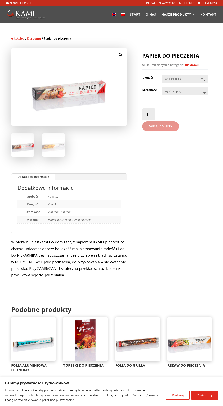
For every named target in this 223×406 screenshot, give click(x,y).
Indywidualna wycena (161, 3)
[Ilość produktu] (148, 114)
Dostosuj (178, 395)
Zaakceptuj (204, 395)
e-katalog (17, 38)
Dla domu (34, 38)
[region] (111, 391)
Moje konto (186, 3)
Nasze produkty (176, 15)
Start (135, 15)
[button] (120, 54)
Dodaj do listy (161, 126)
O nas (151, 15)
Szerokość (149, 90)
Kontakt (208, 15)
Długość (147, 77)
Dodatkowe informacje (33, 177)
